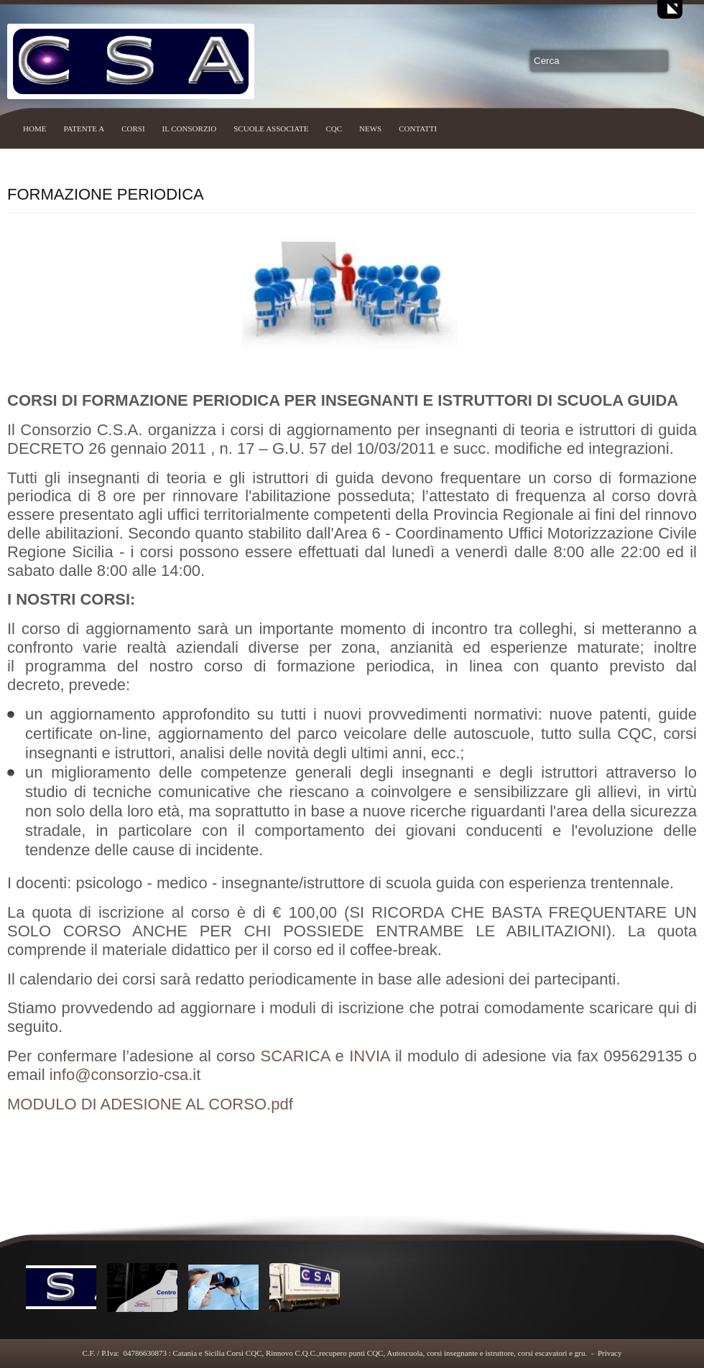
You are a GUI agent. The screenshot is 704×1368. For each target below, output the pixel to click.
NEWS (370, 128)
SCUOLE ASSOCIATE (270, 128)
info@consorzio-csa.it (125, 1075)
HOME (34, 128)
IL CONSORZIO (189, 128)
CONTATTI (418, 128)
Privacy (610, 1353)
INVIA (369, 1056)
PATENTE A (83, 128)
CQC (333, 128)
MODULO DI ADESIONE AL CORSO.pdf (150, 1104)
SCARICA (295, 1056)
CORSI (132, 128)
